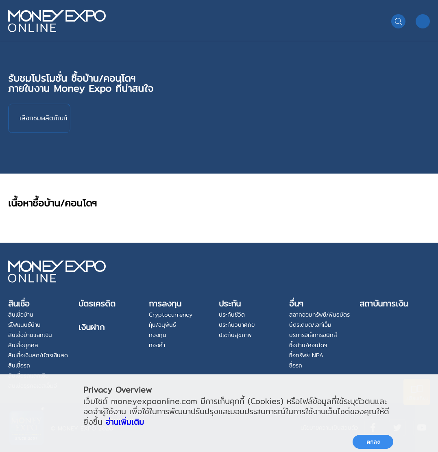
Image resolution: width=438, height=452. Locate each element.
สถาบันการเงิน (384, 303)
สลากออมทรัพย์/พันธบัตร (319, 314)
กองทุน (157, 334)
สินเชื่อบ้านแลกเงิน (30, 334)
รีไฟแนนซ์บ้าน (24, 324)
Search (398, 21)
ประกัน (230, 303)
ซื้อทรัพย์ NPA (306, 355)
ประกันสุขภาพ (235, 334)
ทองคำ (157, 345)
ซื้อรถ (295, 365)
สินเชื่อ (19, 303)
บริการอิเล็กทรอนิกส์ (313, 334)
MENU (423, 21)
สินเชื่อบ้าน (20, 314)
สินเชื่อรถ (19, 365)
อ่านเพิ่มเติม (125, 421)
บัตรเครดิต (96, 303)
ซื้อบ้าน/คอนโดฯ (308, 345)
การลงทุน (165, 303)
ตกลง (373, 442)
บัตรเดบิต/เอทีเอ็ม (310, 324)
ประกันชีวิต (232, 314)
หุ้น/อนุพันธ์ (162, 324)
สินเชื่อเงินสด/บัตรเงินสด (38, 355)
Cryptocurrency (170, 314)
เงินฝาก (91, 327)
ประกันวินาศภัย (237, 324)
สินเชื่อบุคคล (23, 345)
